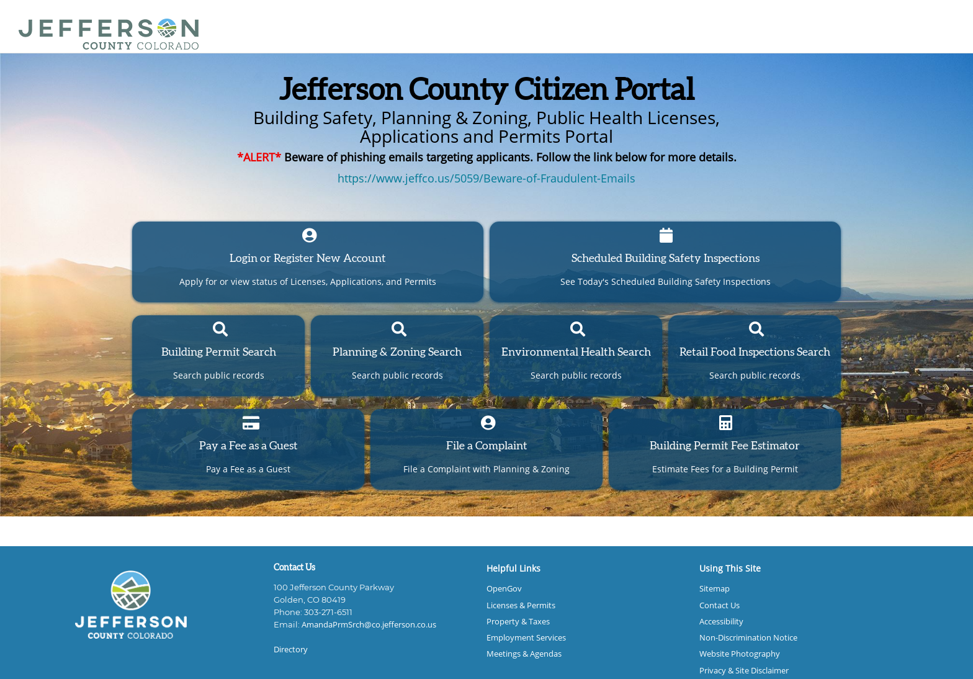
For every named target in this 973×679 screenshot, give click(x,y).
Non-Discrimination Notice (748, 637)
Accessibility (721, 621)
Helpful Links (513, 568)
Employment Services (526, 637)
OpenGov (504, 588)
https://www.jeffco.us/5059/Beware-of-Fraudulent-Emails (486, 178)
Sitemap (714, 588)
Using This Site (730, 568)
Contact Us (719, 605)
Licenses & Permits (520, 605)
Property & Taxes (518, 621)
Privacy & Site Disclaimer (744, 670)
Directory (291, 649)
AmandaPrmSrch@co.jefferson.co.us (369, 624)
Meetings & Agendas (524, 654)
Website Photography (739, 654)
